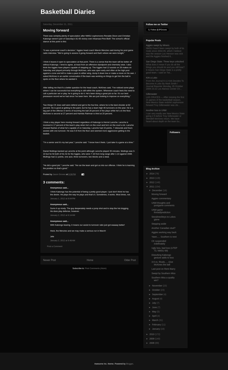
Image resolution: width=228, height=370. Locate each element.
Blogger (129, 364)
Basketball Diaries (68, 11)
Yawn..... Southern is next (164, 236)
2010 (152, 334)
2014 (152, 173)
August (155, 298)
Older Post (130, 260)
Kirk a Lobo (151, 77)
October (156, 290)
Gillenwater (151, 94)
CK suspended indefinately (159, 242)
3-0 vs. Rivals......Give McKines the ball (162, 263)
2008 (152, 343)
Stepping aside (159, 224)
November (157, 285)
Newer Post (49, 260)
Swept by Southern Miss (163, 273)
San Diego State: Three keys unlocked (165, 61)
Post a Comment (54, 246)
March (155, 320)
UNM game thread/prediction (161, 211)
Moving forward (159, 194)
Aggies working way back (164, 232)
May (154, 311)
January (156, 329)
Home (90, 260)
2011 (152, 186)
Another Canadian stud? (163, 228)
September (157, 294)
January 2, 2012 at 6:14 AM (62, 215)
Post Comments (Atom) (95, 268)
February (157, 324)
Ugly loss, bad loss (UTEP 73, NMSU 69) (164, 249)
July (154, 303)
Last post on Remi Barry (163, 269)
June (154, 307)
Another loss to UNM (156, 110)
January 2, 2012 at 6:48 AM (62, 240)
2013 (152, 178)
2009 (152, 338)
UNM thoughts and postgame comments (163, 204)
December (157, 190)
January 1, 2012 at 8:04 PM (62, 198)
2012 (152, 182)
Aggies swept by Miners (157, 45)
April (154, 316)
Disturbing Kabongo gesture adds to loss (163, 256)
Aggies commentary (161, 198)
